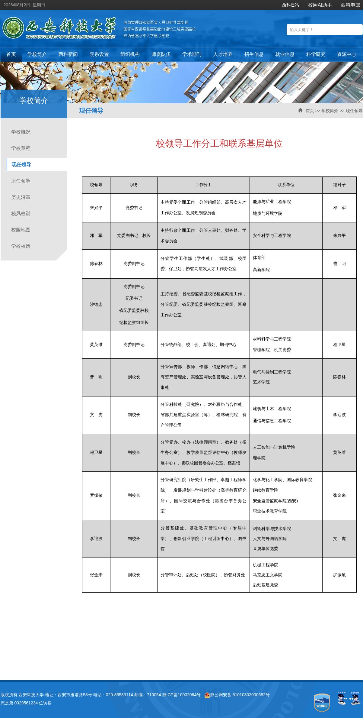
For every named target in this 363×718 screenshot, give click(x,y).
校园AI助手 (320, 5)
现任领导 (354, 110)
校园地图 (20, 229)
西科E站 (290, 5)
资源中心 (346, 54)
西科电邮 (350, 5)
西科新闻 (68, 54)
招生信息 (254, 54)
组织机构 (130, 54)
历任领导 (20, 180)
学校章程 (20, 148)
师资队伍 (161, 54)
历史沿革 (20, 197)
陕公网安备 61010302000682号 (237, 694)
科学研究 (316, 54)
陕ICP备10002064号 (181, 694)
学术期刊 (192, 54)
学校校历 (20, 246)
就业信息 (285, 54)
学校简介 (37, 54)
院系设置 (99, 54)
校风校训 (20, 213)
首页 (11, 54)
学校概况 (20, 131)
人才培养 (223, 54)
